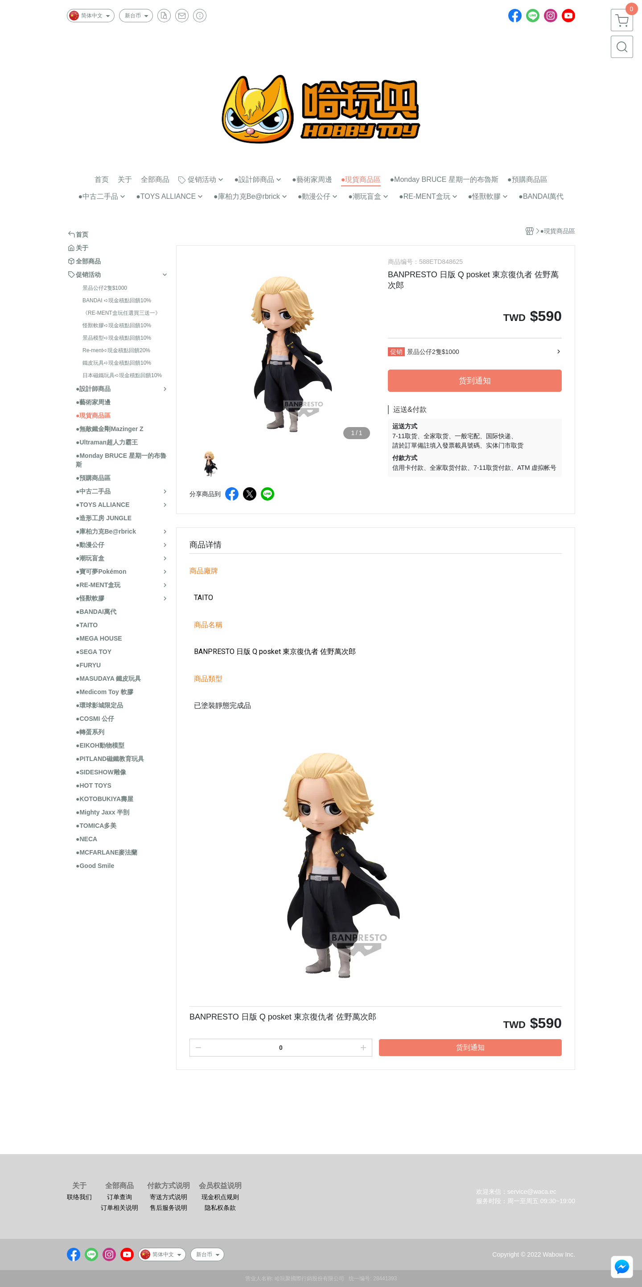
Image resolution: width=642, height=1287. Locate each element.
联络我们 (79, 1197)
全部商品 (119, 1185)
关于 (79, 1185)
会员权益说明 (220, 1185)
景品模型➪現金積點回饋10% (116, 338)
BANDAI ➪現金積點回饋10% (116, 300)
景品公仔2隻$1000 (104, 288)
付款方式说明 (168, 1185)
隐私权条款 (220, 1208)
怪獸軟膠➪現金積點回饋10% (116, 325)
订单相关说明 (119, 1208)
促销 (396, 351)
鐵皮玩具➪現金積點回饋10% (116, 363)
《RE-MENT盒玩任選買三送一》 (121, 313)
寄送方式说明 (168, 1197)
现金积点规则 (220, 1197)
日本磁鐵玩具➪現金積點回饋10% (122, 375)
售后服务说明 (168, 1208)
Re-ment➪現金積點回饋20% (116, 350)
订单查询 (119, 1197)
